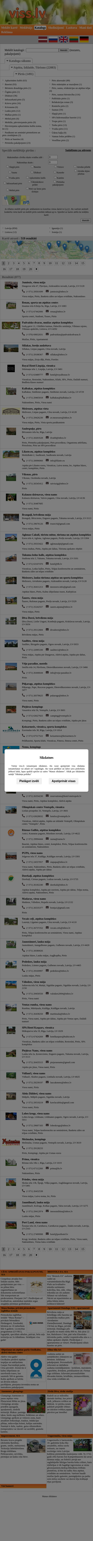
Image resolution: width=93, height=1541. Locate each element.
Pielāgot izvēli (29, 781)
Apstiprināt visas (63, 781)
